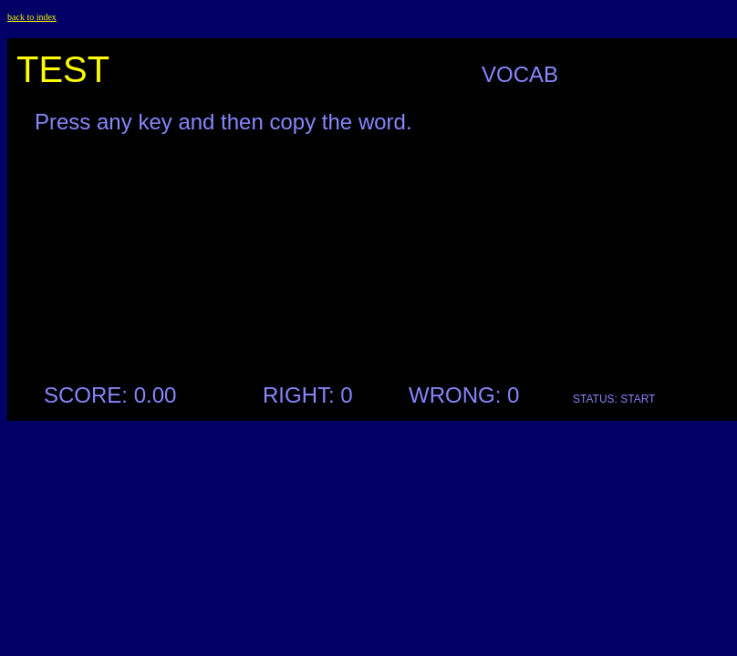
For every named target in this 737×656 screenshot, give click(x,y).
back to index (32, 17)
